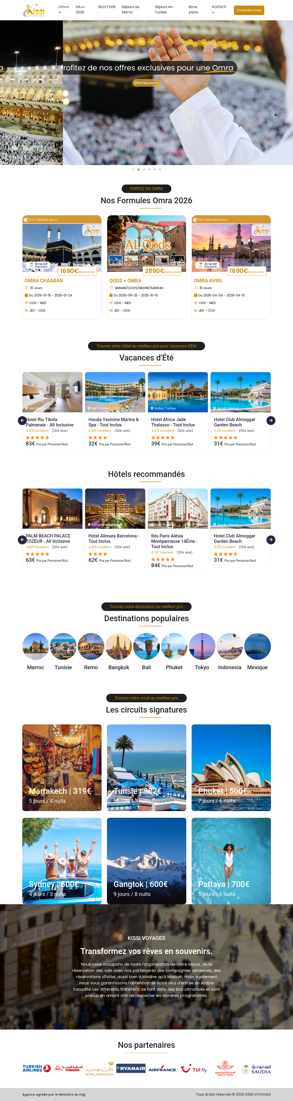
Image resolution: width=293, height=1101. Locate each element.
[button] (133, 169)
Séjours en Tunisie (164, 9)
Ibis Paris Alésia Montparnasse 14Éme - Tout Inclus (175, 541)
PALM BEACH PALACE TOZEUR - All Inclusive (49, 538)
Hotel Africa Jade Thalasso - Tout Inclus (173, 422)
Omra (63, 9)
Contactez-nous (249, 10)
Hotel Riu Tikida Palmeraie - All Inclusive (50, 422)
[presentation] (276, 69)
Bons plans (193, 9)
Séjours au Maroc (130, 9)
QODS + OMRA (125, 280)
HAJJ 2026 (80, 9)
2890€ (162, 271)
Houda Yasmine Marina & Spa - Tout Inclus (114, 422)
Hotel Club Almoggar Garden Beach (235, 422)
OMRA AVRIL (208, 280)
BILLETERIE (107, 6)
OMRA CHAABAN (44, 280)
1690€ (77, 271)
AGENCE (219, 9)
